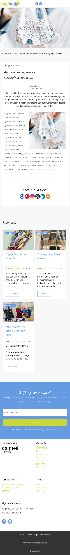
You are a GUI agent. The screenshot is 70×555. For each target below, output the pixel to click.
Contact (40, 467)
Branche (40, 457)
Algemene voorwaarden (12, 484)
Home (4, 53)
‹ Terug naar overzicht (11, 66)
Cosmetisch (13, 53)
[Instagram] (32, 196)
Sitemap (5, 491)
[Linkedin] (42, 196)
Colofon (40, 491)
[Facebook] (22, 196)
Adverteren (41, 487)
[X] (37, 196)
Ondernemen (42, 454)
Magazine (40, 464)
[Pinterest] (27, 196)
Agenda (39, 460)
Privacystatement (9, 487)
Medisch (40, 451)
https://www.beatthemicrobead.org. (43, 169)
